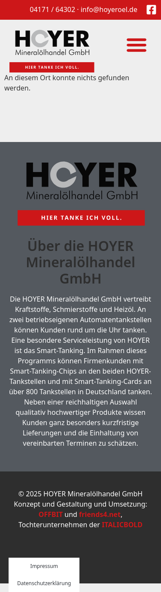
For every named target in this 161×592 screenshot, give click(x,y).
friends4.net (100, 514)
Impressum (44, 566)
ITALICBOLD (122, 524)
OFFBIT (51, 514)
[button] (136, 44)
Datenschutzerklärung (44, 583)
